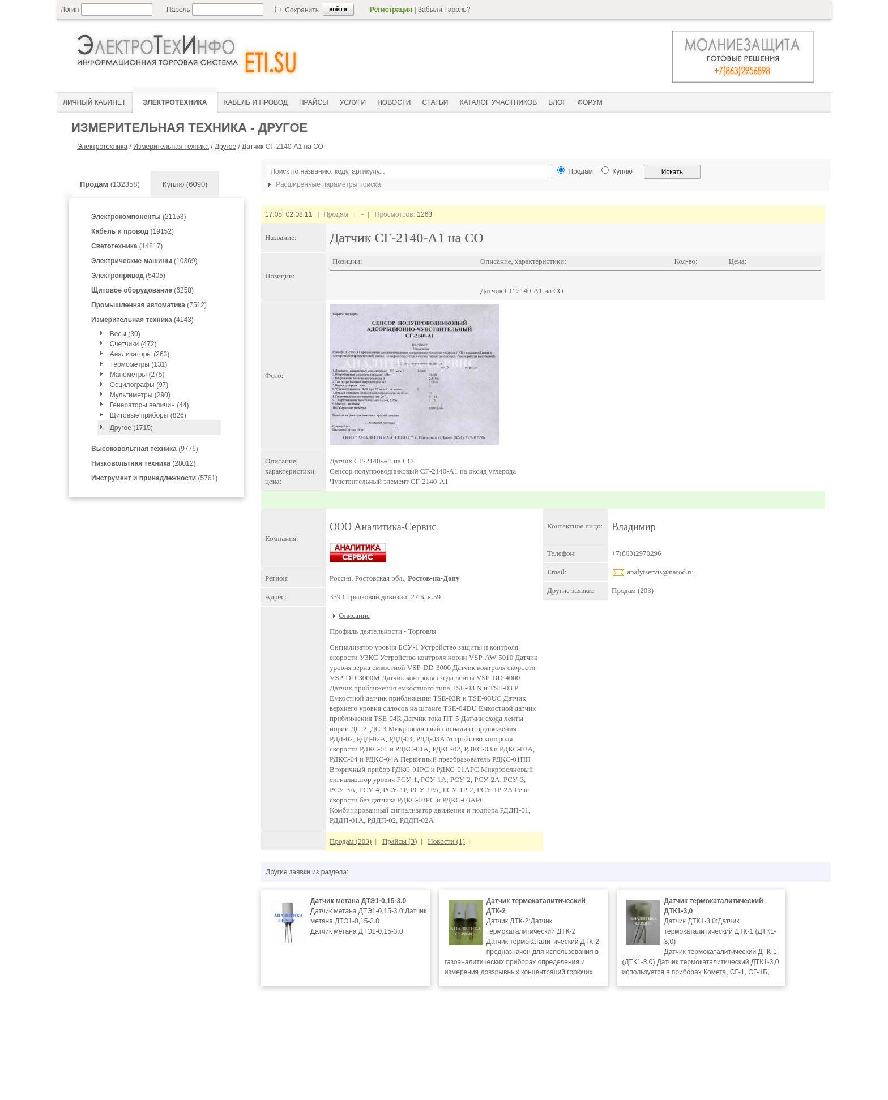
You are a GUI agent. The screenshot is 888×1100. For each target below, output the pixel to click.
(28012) (143, 463)
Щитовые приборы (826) (148, 415)
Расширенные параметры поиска (323, 184)
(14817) (127, 246)
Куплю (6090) (185, 184)
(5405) (128, 276)
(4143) (142, 320)
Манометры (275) (137, 375)
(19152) (132, 231)
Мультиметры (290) (140, 395)
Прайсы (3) (399, 841)
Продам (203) (351, 841)
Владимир (634, 526)
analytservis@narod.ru (653, 572)
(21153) (138, 217)
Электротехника (102, 147)
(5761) (154, 478)
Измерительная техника (171, 147)
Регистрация (391, 10)
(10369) (144, 261)
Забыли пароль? (444, 10)
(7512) (149, 305)
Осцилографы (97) (139, 385)
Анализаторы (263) (140, 354)
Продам (624, 590)
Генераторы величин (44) (149, 405)
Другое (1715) (131, 428)
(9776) (144, 449)
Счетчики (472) (133, 344)
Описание (354, 615)
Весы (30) (125, 334)
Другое (225, 147)
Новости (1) (446, 841)
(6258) (142, 290)
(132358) (110, 184)
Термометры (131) (139, 364)
